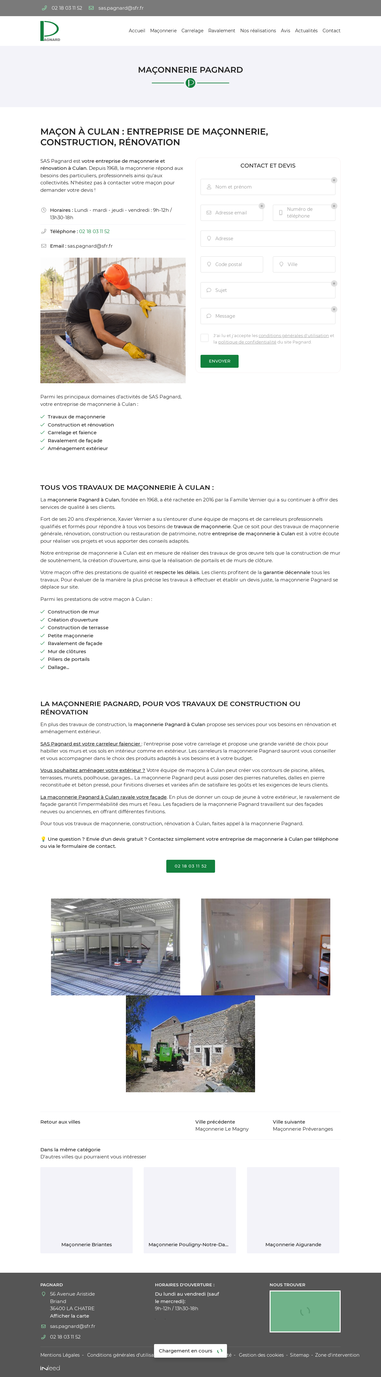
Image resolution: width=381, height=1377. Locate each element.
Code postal (224, 264)
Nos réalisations (258, 31)
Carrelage (192, 31)
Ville (287, 264)
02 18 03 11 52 (94, 231)
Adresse (219, 238)
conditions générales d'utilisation (294, 335)
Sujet (216, 290)
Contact (332, 31)
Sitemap (299, 1355)
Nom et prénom (229, 187)
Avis (285, 31)
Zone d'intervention (337, 1355)
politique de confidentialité (247, 342)
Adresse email (226, 213)
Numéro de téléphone (295, 212)
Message (220, 316)
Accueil (137, 31)
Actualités (306, 31)
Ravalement (221, 31)
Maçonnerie (163, 31)
